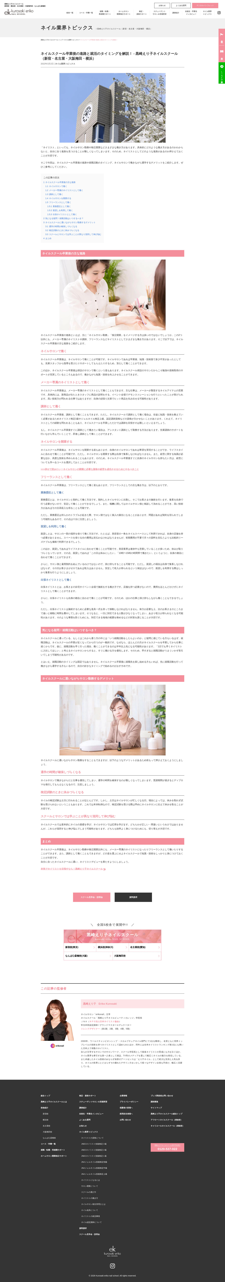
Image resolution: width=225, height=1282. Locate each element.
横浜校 (45, 1120)
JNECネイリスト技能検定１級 (94, 1156)
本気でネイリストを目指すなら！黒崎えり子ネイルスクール (73, 869)
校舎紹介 (44, 1108)
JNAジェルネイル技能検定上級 (94, 1174)
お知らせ (162, 5)
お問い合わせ (125, 1120)
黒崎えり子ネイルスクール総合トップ (166, 1114)
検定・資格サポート (141, 12)
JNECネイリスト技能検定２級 (94, 1150)
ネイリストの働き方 (89, 1198)
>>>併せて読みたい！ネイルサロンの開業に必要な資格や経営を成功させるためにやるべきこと (90, 469)
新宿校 (45, 1114)
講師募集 (154, 1102)
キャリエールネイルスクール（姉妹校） (167, 1126)
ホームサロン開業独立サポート (124, 12)
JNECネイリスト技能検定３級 (94, 1144)
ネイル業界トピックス (207, 12)
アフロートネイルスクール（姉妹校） (166, 1120)
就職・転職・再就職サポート (105, 12)
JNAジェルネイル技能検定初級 (94, 1162)
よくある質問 (181, 5)
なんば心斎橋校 (49, 1138)
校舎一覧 (69, 13)
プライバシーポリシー (129, 1102)
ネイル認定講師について (91, 1222)
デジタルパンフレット (205, 5)
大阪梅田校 (47, 1132)
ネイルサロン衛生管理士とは (93, 1204)
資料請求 (133, 897)
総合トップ (45, 1096)
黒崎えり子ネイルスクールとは (54, 1102)
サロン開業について (89, 1186)
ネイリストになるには (90, 1180)
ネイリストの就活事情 (90, 1216)
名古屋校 (46, 1126)
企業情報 (123, 1096)
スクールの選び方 (88, 1192)
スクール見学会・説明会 (92, 897)
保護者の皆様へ (126, 1108)
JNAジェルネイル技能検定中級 (94, 1168)
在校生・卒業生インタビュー (191, 12)
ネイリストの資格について (92, 1138)
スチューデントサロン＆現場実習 (159, 12)
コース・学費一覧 (86, 13)
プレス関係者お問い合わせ (162, 1096)
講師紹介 (175, 13)
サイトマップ (156, 1108)
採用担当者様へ (126, 1114)
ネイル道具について (89, 1210)
